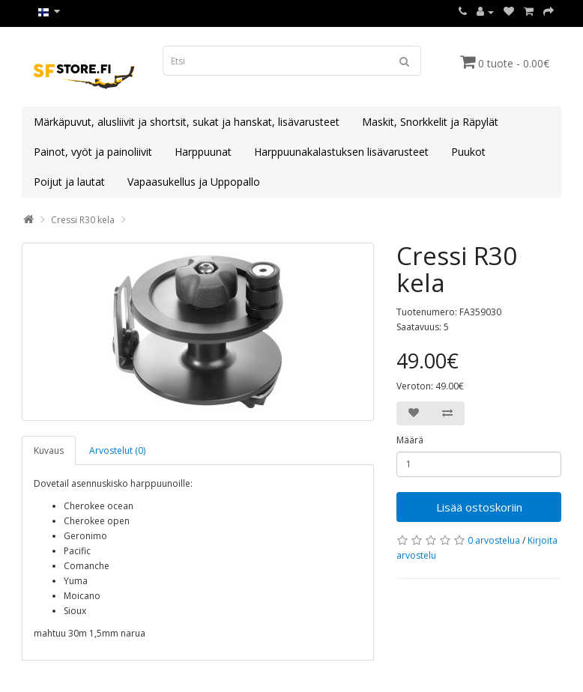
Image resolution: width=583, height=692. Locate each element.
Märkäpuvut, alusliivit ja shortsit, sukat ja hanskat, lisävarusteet (186, 122)
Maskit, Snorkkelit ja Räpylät (430, 122)
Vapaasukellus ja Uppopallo (193, 181)
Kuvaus (49, 450)
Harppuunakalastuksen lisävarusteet (341, 152)
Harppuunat (203, 152)
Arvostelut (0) (117, 450)
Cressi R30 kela (83, 219)
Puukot (468, 152)
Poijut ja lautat (69, 181)
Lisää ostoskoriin (479, 507)
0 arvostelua (494, 540)
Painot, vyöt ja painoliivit (93, 152)
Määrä (409, 440)
